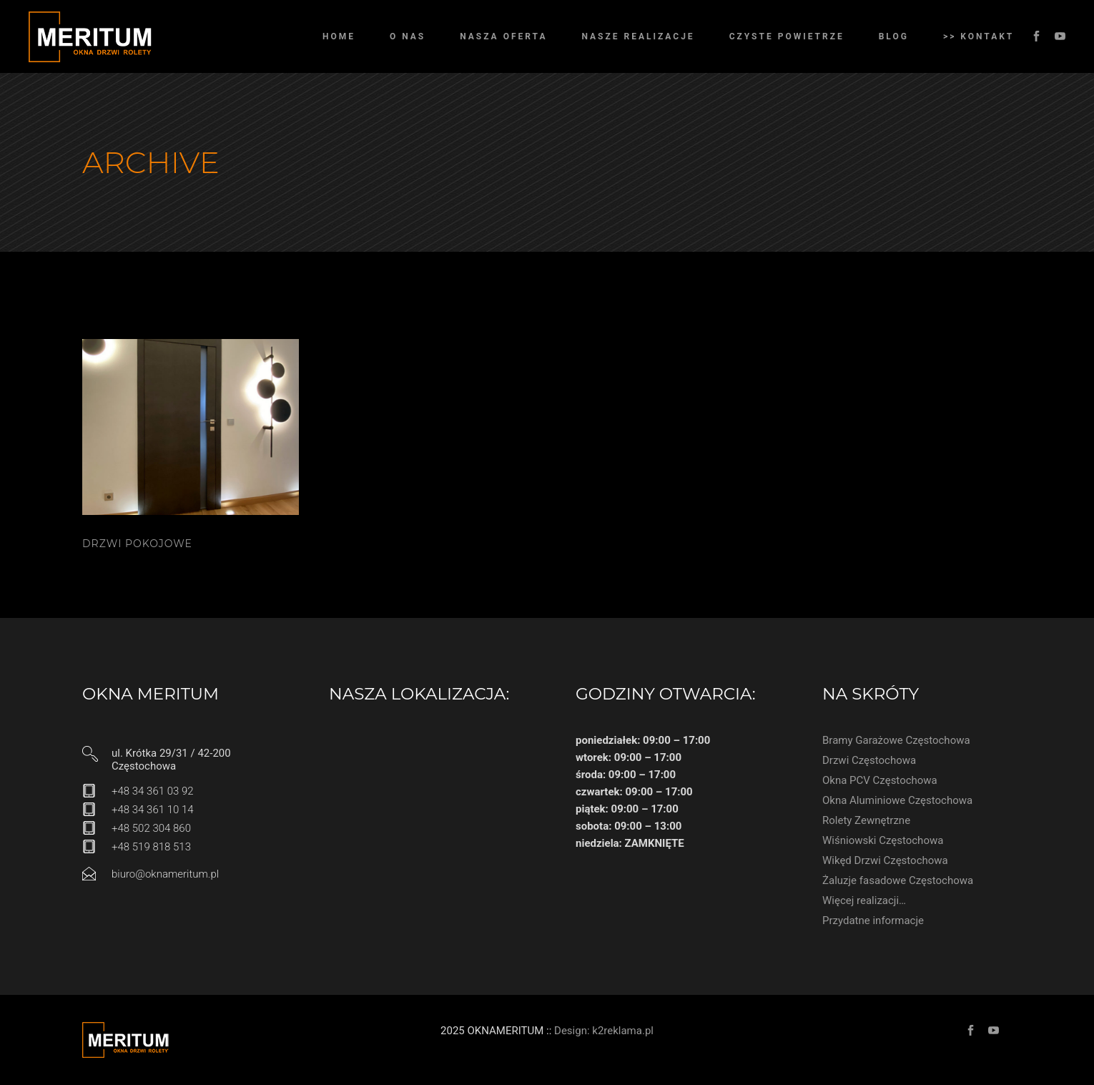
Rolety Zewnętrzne (866, 820)
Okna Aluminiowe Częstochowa (897, 800)
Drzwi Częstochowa (869, 760)
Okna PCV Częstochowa (879, 780)
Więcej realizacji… (864, 900)
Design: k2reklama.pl (604, 1030)
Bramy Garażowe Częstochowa (896, 740)
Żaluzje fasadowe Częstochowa (897, 880)
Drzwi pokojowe (137, 543)
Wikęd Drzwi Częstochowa (885, 860)
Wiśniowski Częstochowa (882, 840)
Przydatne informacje (873, 920)
